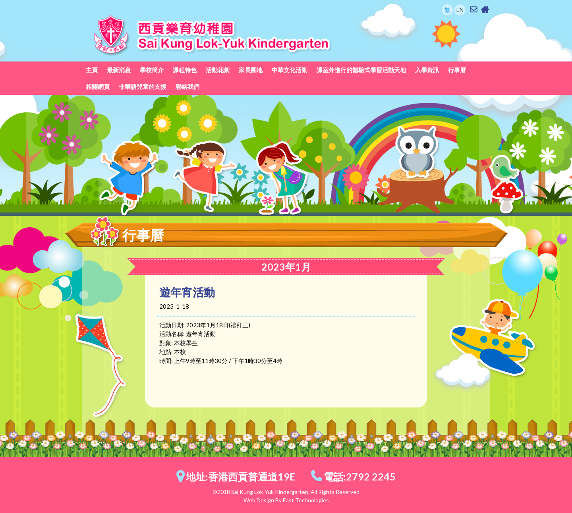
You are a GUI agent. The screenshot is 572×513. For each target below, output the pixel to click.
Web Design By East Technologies (286, 500)
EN (460, 9)
